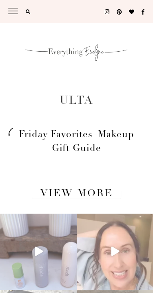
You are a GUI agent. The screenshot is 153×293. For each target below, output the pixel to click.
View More (76, 194)
